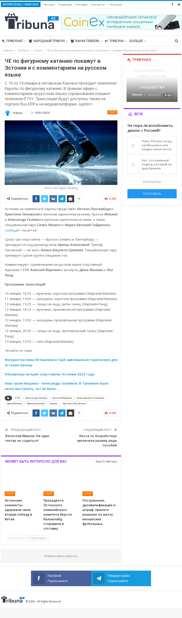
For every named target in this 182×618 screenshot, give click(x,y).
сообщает (13, 230)
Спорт (112, 112)
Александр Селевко (36, 398)
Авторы (49, 4)
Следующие (38, 538)
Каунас (54, 403)
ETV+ (17, 398)
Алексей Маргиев (62, 398)
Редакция (65, 4)
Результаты (152, 182)
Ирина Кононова (36, 403)
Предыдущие (15, 538)
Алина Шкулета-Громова (90, 398)
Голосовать (152, 194)
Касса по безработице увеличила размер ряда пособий (97, 440)
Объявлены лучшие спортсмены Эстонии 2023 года (49, 374)
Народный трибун (47, 41)
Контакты (98, 4)
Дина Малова (14, 403)
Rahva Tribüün (85, 41)
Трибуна (114, 41)
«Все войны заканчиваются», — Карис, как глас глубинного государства (152, 75)
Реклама (81, 4)
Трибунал (12, 41)
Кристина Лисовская (74, 403)
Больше (115, 4)
